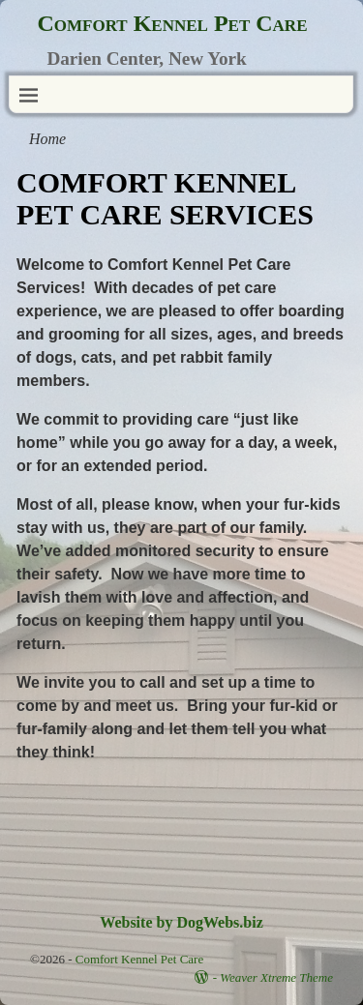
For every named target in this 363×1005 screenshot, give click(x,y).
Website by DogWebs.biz (181, 922)
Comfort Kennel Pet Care (172, 23)
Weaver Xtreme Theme (276, 977)
